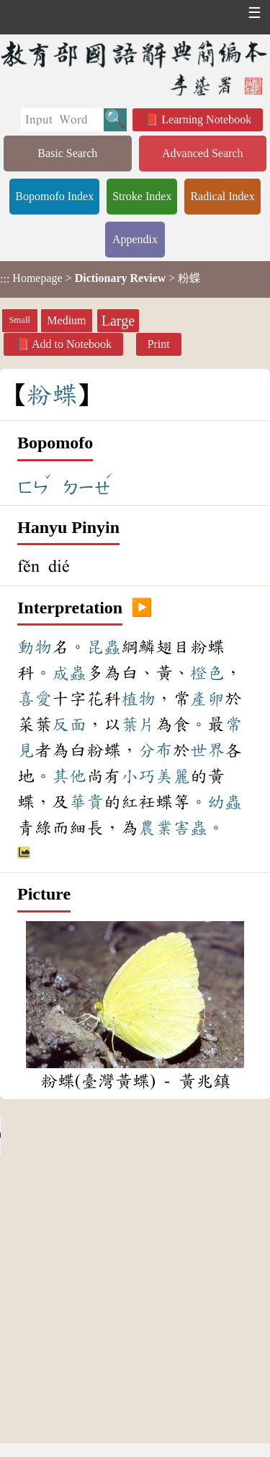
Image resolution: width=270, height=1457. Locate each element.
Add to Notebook (72, 344)
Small (19, 320)
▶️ (142, 608)
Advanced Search (202, 153)
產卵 (207, 698)
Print (159, 344)
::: (4, 279)
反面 (69, 724)
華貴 (86, 802)
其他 (69, 776)
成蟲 (69, 673)
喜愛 (34, 698)
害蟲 (190, 827)
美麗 (173, 776)
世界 (207, 750)
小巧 (138, 776)
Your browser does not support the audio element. (108, 1135)
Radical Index (222, 196)
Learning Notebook (206, 119)
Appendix (135, 239)
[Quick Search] (62, 119)
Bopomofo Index (54, 196)
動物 (34, 647)
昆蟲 (103, 647)
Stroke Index (141, 196)
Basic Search (67, 153)
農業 (155, 827)
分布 (155, 750)
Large (118, 321)
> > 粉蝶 (100, 278)
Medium (66, 320)
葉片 (138, 724)
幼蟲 (224, 802)
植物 (138, 698)
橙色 (207, 673)
